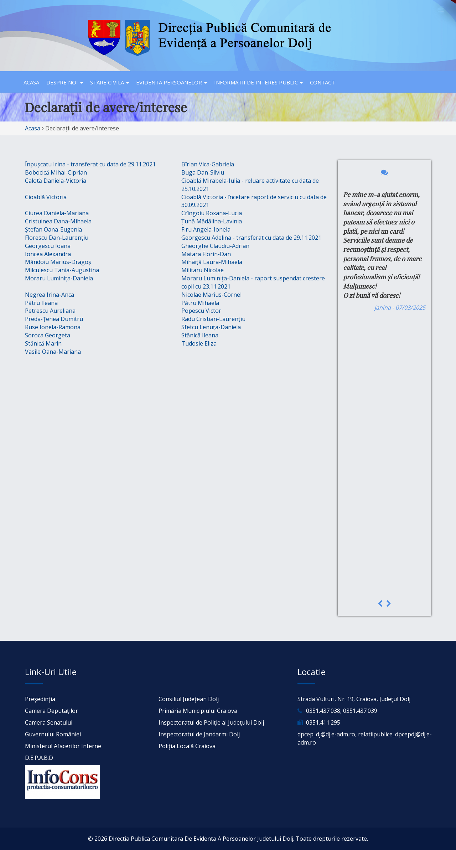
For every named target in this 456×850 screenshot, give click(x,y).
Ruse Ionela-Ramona (53, 327)
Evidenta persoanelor (171, 82)
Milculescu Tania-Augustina (62, 270)
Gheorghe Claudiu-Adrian (215, 246)
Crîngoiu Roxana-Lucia (211, 213)
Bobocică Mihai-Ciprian (56, 172)
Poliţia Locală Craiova (187, 746)
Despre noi (64, 82)
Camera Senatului (48, 722)
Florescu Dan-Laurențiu (56, 238)
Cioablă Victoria (46, 197)
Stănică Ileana (199, 335)
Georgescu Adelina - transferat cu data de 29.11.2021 (251, 238)
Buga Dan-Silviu (202, 172)
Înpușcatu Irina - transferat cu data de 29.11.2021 (90, 164)
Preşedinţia (40, 699)
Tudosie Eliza (199, 343)
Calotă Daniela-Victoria (55, 181)
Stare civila (109, 82)
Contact (322, 82)
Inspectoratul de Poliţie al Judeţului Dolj (211, 722)
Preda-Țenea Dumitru (54, 319)
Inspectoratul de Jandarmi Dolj (199, 734)
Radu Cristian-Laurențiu (213, 319)
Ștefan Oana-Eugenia (53, 229)
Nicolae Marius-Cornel (211, 295)
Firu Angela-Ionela (205, 229)
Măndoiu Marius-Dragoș (58, 262)
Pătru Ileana (41, 303)
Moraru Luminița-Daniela (59, 278)
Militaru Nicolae (202, 270)
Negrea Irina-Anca (49, 295)
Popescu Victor (201, 311)
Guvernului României (53, 734)
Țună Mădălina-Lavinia (211, 221)
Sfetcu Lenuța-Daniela (211, 327)
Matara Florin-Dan (206, 254)
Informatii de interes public (258, 82)
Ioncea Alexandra (48, 254)
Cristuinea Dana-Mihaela (58, 221)
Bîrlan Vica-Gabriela (207, 164)
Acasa (31, 82)
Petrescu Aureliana (50, 311)
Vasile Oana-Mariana (53, 352)
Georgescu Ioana (48, 246)
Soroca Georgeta (47, 335)
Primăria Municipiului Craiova (198, 711)
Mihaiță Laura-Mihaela (211, 262)
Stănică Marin (43, 343)
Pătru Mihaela (200, 303)
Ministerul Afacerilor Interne (63, 746)
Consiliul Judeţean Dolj (189, 699)
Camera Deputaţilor (51, 711)
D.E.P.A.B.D (39, 758)
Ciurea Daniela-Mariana (57, 213)
